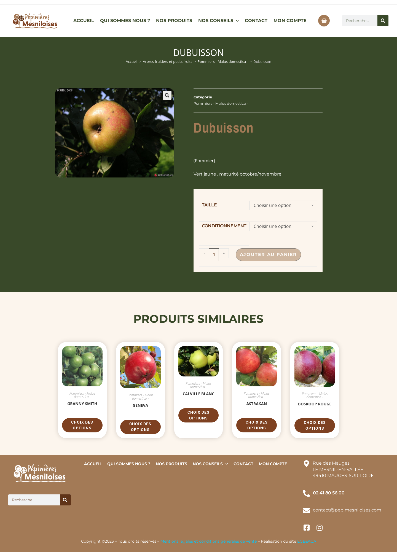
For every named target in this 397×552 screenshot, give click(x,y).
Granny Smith (82, 403)
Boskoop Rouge (314, 403)
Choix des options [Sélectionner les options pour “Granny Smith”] (82, 425)
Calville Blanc (198, 393)
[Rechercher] (382, 20)
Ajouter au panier (270, 254)
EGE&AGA (306, 541)
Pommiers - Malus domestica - (223, 61)
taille (209, 205)
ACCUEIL (83, 20)
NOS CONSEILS (218, 21)
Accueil (132, 61)
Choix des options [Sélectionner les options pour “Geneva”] (140, 427)
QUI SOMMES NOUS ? (125, 20)
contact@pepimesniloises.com (347, 510)
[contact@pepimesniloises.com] (306, 510)
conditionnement (224, 225)
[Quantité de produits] (214, 254)
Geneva (140, 405)
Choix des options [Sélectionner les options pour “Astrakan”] (257, 425)
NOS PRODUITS (174, 20)
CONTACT (256, 20)
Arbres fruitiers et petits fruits (167, 61)
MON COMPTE (290, 20)
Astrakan (256, 403)
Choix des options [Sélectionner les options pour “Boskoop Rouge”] (315, 425)
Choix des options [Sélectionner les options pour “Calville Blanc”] (198, 415)
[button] (167, 95)
